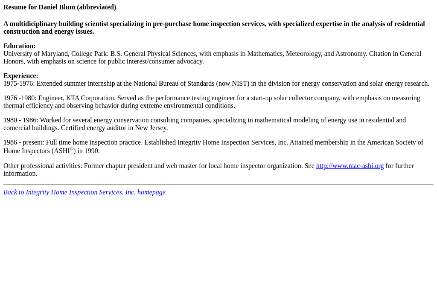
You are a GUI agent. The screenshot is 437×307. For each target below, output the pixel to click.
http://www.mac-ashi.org (350, 165)
